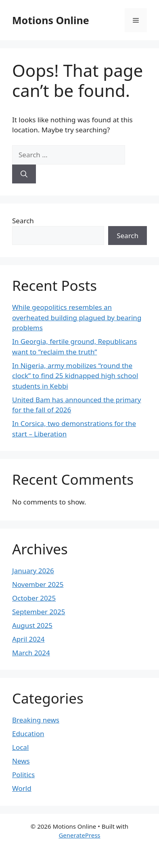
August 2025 (32, 625)
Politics (23, 774)
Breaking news (35, 720)
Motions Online (50, 20)
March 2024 (31, 652)
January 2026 (33, 570)
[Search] (24, 174)
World (21, 788)
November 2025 (37, 584)
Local (20, 747)
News (21, 761)
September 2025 (38, 611)
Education (28, 733)
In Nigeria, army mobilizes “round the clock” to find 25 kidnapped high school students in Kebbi (75, 376)
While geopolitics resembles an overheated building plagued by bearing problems (76, 317)
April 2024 (28, 639)
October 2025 (34, 598)
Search (23, 220)
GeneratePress (79, 835)
